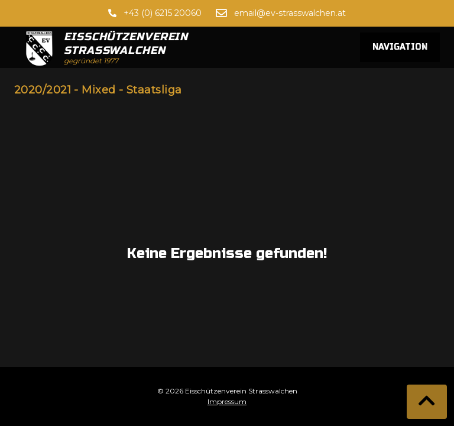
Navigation (399, 47)
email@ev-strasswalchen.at (290, 13)
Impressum (227, 401)
